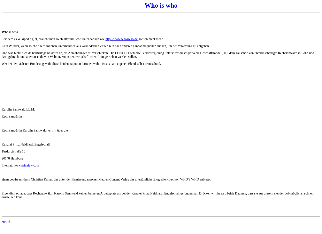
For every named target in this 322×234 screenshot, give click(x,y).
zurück (6, 222)
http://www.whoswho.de (122, 39)
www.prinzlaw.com (26, 165)
